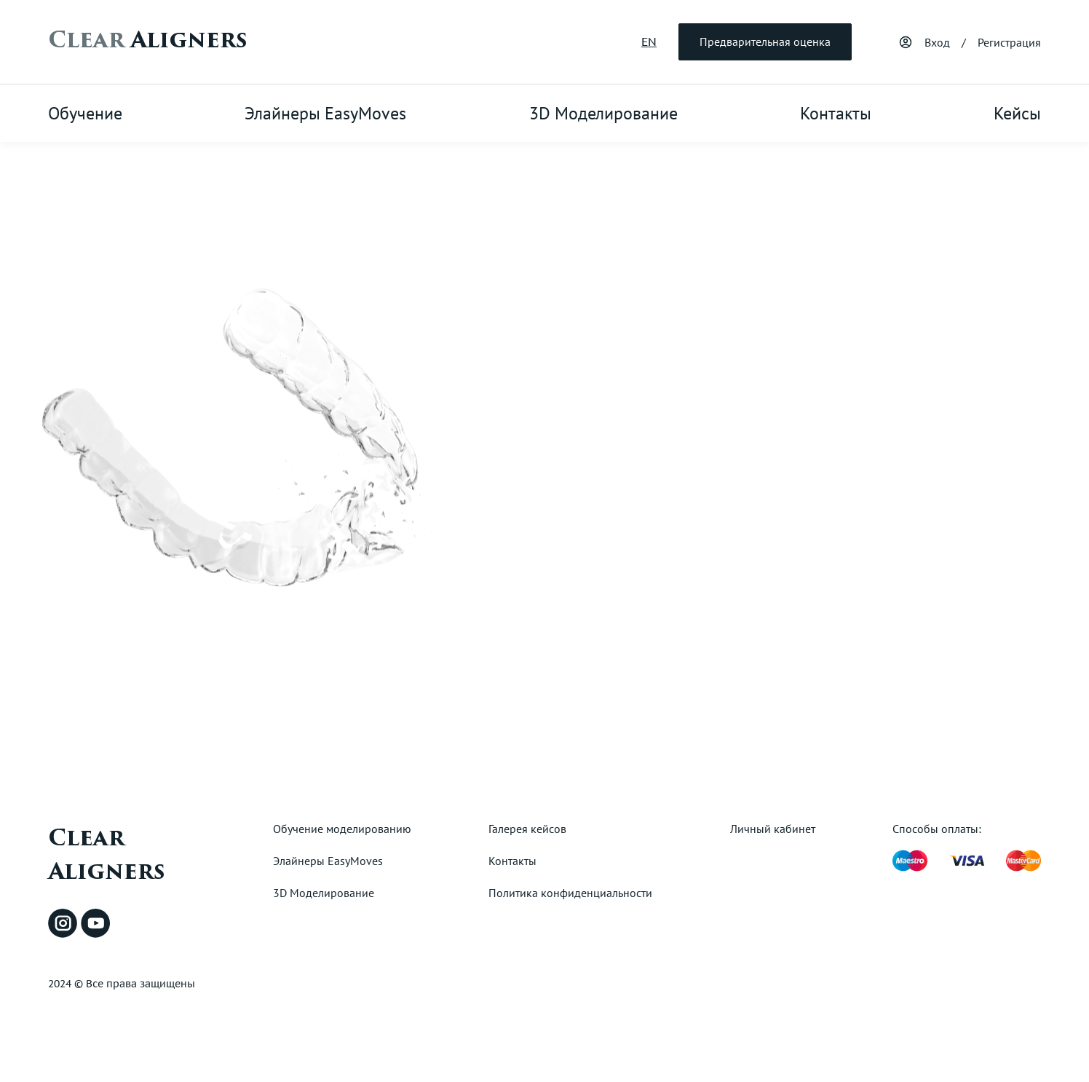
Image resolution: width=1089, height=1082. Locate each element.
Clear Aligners (106, 854)
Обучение (85, 113)
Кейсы (1017, 113)
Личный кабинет (772, 828)
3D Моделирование (603, 113)
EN (649, 41)
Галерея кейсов (527, 828)
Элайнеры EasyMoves (325, 113)
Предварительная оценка (765, 41)
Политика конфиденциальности (570, 892)
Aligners (147, 40)
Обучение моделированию (342, 828)
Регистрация (1009, 42)
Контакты (835, 113)
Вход (937, 42)
